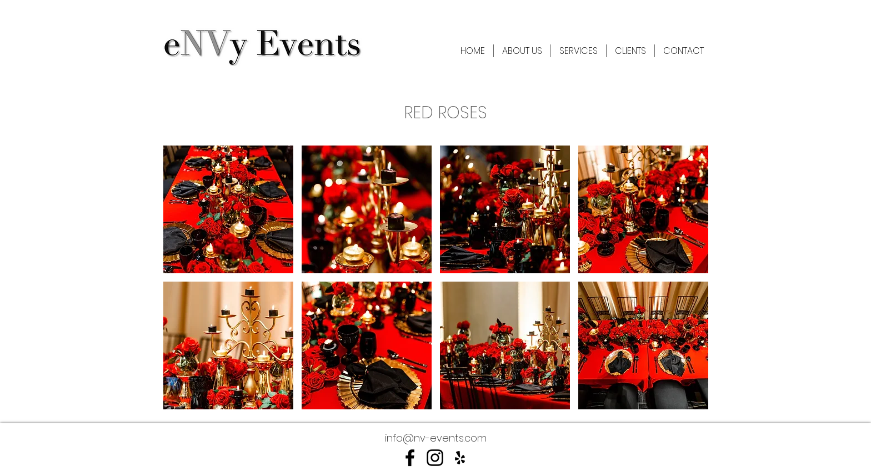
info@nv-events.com (436, 438)
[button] (228, 209)
